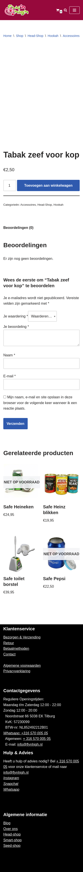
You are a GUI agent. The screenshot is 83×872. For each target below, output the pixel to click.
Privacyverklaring (16, 671)
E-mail (9, 376)
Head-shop (12, 834)
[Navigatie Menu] (74, 10)
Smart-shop (12, 840)
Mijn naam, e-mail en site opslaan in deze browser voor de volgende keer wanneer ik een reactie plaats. (40, 402)
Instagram (11, 778)
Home (7, 36)
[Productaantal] (9, 185)
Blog (6, 823)
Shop (19, 36)
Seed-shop (11, 845)
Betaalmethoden (16, 648)
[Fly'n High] (16, 10)
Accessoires (71, 36)
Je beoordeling (16, 327)
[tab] (18, 227)
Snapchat (10, 784)
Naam (9, 355)
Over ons (10, 829)
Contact (9, 654)
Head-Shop (35, 36)
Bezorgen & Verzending (22, 637)
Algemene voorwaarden (22, 665)
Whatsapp (11, 789)
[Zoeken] (65, 10)
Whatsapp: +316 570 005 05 (25, 733)
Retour (8, 643)
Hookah (53, 36)
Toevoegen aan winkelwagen (48, 185)
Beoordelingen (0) (18, 228)
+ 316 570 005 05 (37, 739)
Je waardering (15, 316)
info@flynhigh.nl (29, 744)
